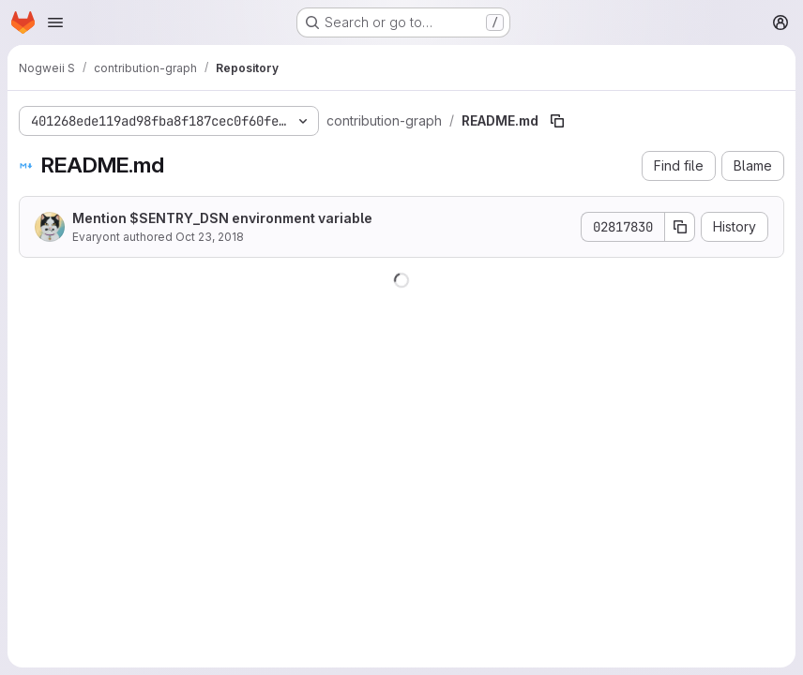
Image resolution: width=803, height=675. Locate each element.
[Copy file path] (557, 121)
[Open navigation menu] (55, 23)
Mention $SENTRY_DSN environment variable (222, 218)
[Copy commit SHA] (680, 227)
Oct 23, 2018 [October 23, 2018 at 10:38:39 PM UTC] (209, 237)
